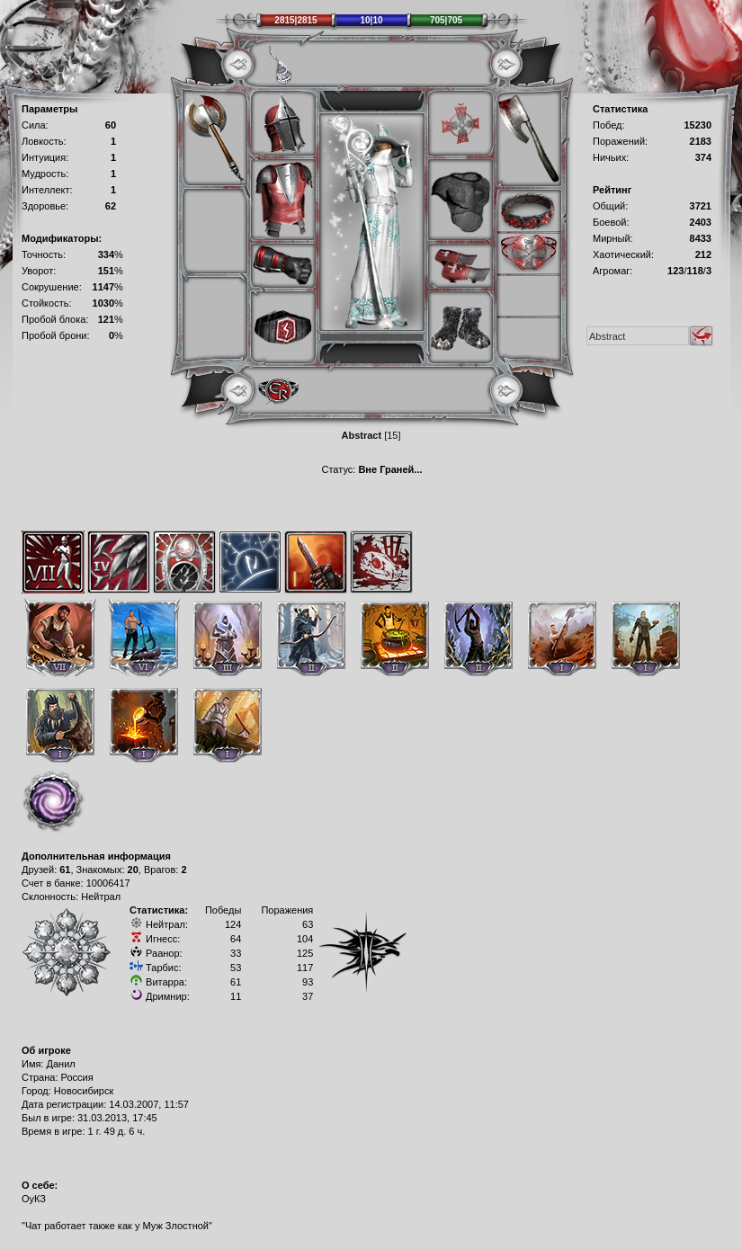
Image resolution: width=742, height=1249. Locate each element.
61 (64, 869)
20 (133, 869)
